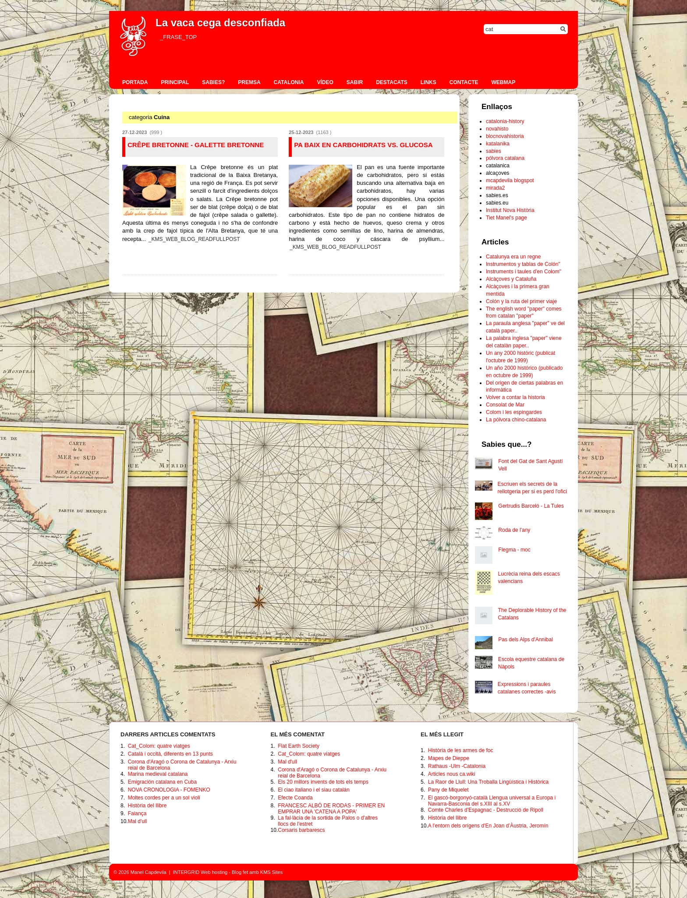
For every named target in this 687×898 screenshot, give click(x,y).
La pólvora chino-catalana (516, 420)
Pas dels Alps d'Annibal (525, 639)
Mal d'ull (137, 821)
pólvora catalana (505, 158)
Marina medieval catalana (158, 774)
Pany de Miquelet (448, 790)
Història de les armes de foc (460, 750)
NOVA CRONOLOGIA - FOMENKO (169, 790)
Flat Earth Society (298, 746)
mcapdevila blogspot (510, 180)
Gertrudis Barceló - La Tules (530, 506)
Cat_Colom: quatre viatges (159, 746)
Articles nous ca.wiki (451, 774)
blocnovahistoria (505, 136)
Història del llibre (147, 806)
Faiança (137, 813)
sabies (493, 151)
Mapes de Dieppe (448, 758)
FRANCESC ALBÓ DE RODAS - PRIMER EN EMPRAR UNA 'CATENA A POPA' (331, 809)
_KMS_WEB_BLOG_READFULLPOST (194, 239)
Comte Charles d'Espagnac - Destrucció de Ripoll (485, 810)
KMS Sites (271, 872)
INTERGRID (186, 872)
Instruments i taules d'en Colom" (523, 272)
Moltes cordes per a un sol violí (164, 798)
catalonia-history (505, 121)
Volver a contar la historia (515, 397)
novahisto (497, 129)
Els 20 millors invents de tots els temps (323, 782)
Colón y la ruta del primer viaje (521, 301)
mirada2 (495, 188)
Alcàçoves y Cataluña (511, 279)
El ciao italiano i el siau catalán (313, 790)
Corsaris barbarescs (301, 830)
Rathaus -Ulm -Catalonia (456, 766)
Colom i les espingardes (514, 412)
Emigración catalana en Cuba (162, 782)
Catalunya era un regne (513, 257)
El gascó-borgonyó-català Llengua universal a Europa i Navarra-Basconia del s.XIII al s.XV (492, 801)
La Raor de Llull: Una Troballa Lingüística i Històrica (488, 782)
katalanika (498, 144)
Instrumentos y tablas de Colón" (523, 264)
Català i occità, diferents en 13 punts (170, 754)
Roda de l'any (514, 530)
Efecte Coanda (295, 798)
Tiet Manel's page (506, 218)
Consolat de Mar (505, 405)
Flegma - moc (514, 550)
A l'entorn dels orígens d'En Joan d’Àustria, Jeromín (488, 826)
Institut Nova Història (510, 210)
